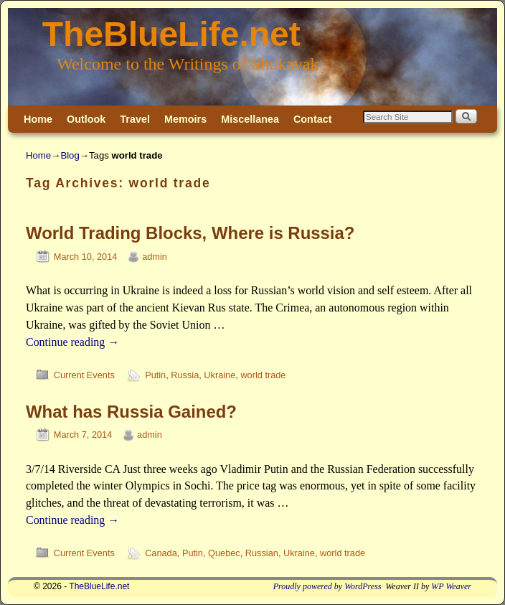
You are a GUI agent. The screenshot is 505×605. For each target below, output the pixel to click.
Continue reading (72, 342)
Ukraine (219, 375)
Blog (69, 155)
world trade (262, 375)
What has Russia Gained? (131, 411)
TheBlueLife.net (171, 34)
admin (154, 256)
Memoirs (185, 119)
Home (38, 119)
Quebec (224, 553)
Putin (155, 375)
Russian (261, 553)
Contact (312, 119)
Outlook (86, 119)
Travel (135, 119)
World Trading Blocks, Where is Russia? (190, 233)
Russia (185, 375)
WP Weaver (451, 586)
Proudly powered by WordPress (327, 586)
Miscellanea (250, 119)
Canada (161, 553)
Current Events (84, 375)
